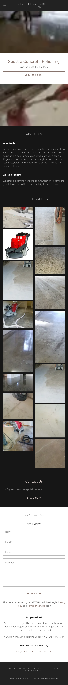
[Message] (34, 572)
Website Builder (51, 678)
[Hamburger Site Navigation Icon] (8, 5)
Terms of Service (36, 605)
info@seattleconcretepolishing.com (34, 651)
